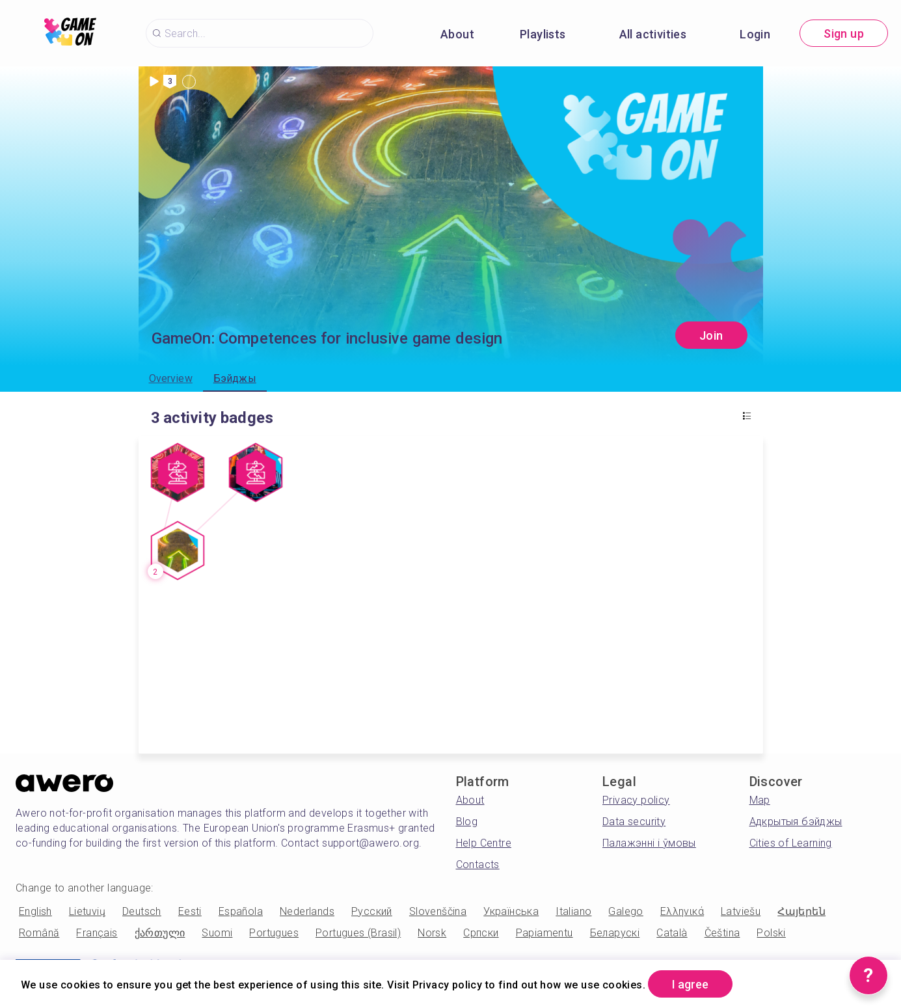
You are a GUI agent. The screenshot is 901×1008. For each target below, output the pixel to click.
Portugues (274, 933)
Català (671, 933)
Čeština (722, 933)
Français (96, 933)
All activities (653, 34)
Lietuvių (87, 911)
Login (755, 34)
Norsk (432, 933)
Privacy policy (636, 800)
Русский (371, 911)
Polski (771, 933)
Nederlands (307, 911)
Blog (467, 821)
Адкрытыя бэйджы (795, 821)
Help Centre (483, 843)
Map (759, 800)
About (457, 34)
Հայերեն (801, 911)
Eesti (190, 911)
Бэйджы (234, 378)
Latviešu (740, 911)
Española (241, 911)
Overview (171, 378)
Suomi (217, 933)
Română (39, 933)
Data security (634, 821)
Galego (625, 911)
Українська (511, 911)
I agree (690, 984)
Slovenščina (437, 911)
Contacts (478, 864)
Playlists (543, 34)
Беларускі (615, 933)
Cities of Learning (790, 843)
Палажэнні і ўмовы (649, 843)
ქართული (160, 933)
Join (711, 335)
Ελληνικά (682, 911)
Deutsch (141, 911)
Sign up (844, 33)
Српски (480, 933)
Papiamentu (544, 933)
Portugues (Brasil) (358, 933)
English (35, 911)
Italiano (573, 911)
